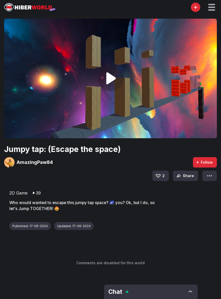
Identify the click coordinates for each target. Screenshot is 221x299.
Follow (204, 162)
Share (185, 176)
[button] (211, 7)
